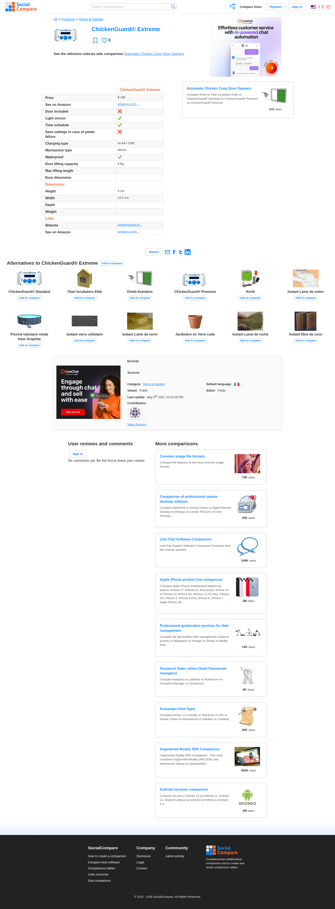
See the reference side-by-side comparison (88, 54)
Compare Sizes (251, 7)
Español (328, 7)
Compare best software (104, 862)
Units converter (98, 874)
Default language (218, 384)
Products (68, 19)
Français (320, 7)
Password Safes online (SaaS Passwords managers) (193, 671)
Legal (140, 862)
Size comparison (99, 880)
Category (134, 384)
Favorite (95, 40)
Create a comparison (233, 7)
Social (226, 850)
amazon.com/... (128, 104)
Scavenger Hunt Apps (177, 709)
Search (173, 7)
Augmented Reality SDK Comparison (190, 749)
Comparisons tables (101, 868)
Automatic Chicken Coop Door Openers (154, 54)
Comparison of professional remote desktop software (188, 499)
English (313, 7)
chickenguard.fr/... (130, 225)
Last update (136, 397)
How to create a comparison (107, 856)
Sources (133, 372)
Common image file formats (182, 456)
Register (276, 7)
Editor (210, 390)
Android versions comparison (184, 789)
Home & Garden (91, 19)
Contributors (136, 403)
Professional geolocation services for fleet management (194, 628)
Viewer (132, 390)
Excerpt (133, 361)
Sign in (297, 7)
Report (154, 252)
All (55, 19)
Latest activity (174, 856)
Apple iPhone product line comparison (191, 579)
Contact (142, 868)
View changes (136, 424)
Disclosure (144, 856)
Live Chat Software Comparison (186, 539)
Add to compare (112, 263)
